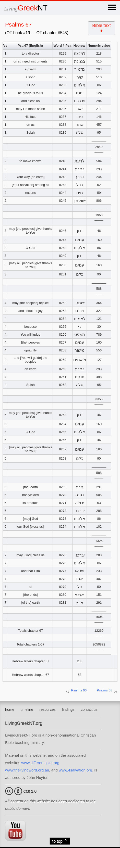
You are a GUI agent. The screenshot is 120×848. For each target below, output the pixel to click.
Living (25, 8)
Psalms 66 (79, 690)
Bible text (101, 28)
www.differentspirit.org (40, 763)
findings (68, 709)
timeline (26, 709)
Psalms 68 (104, 690)
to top (60, 841)
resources (48, 709)
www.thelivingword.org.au (27, 770)
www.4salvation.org (75, 770)
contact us (89, 709)
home (9, 709)
